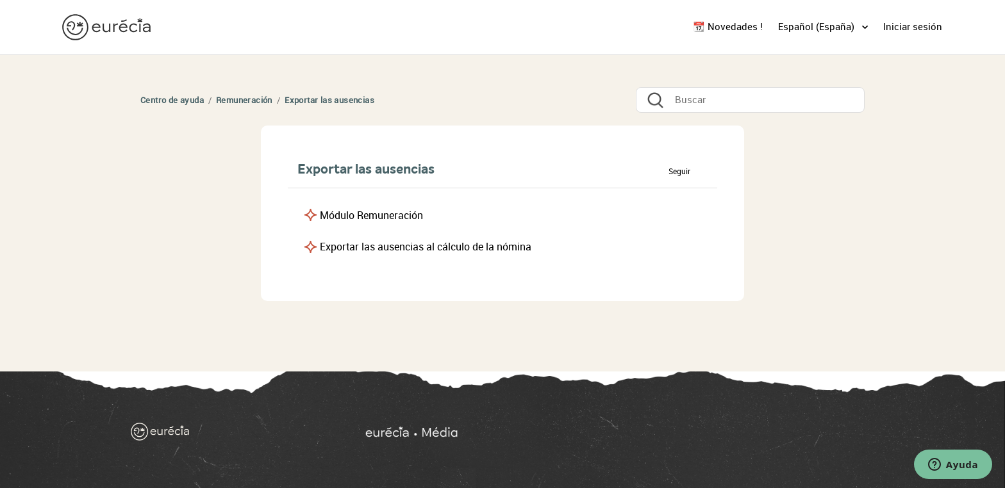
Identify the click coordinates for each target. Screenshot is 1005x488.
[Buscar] (750, 100)
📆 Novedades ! (728, 27)
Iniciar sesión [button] (912, 27)
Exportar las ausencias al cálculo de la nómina (425, 247)
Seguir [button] (679, 171)
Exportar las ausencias (329, 100)
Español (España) (817, 27)
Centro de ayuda (172, 100)
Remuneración (245, 100)
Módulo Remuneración (371, 215)
